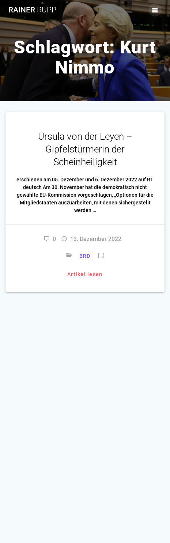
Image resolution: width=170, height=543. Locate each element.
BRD (84, 256)
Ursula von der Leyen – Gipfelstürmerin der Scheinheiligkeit (85, 149)
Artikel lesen (84, 274)
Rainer (32, 10)
